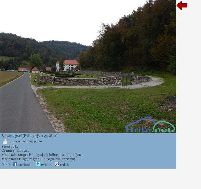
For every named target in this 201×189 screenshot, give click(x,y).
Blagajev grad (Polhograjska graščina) (47, 159)
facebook (22, 165)
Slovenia (23, 151)
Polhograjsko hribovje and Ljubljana (55, 155)
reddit (62, 165)
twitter (43, 165)
